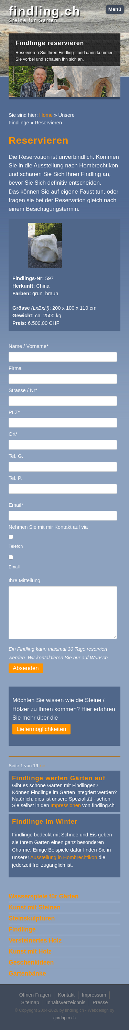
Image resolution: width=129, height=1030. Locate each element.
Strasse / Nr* (23, 390)
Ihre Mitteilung (24, 580)
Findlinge (22, 929)
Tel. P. (15, 478)
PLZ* (14, 412)
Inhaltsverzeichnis (65, 1002)
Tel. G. (16, 456)
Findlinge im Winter (44, 821)
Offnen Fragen (35, 995)
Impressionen (66, 805)
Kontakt (66, 995)
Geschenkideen (31, 962)
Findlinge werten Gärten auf (58, 778)
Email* (16, 505)
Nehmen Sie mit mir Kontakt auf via (48, 527)
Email (14, 566)
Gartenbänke (27, 973)
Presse (100, 1002)
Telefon (16, 546)
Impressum (94, 995)
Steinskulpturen (32, 918)
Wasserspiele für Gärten (44, 896)
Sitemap (30, 1002)
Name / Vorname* (29, 346)
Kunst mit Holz (30, 951)
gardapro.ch (64, 1018)
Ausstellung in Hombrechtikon (63, 857)
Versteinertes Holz (35, 940)
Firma (15, 368)
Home (46, 115)
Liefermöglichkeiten (41, 729)
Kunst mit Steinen (35, 907)
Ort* (13, 434)
